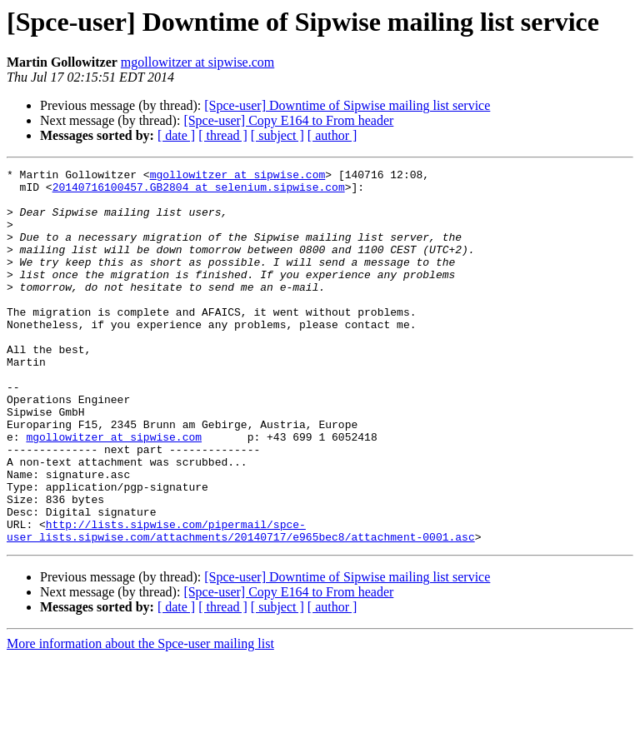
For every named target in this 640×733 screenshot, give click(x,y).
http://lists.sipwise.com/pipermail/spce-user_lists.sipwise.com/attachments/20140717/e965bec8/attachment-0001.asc (241, 604)
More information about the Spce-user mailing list (140, 718)
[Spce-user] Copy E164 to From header (288, 120)
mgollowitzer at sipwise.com (197, 62)
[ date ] (176, 135)
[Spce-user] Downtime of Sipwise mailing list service (347, 105)
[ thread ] (223, 135)
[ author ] (333, 135)
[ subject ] (277, 135)
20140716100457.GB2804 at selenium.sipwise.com (198, 191)
